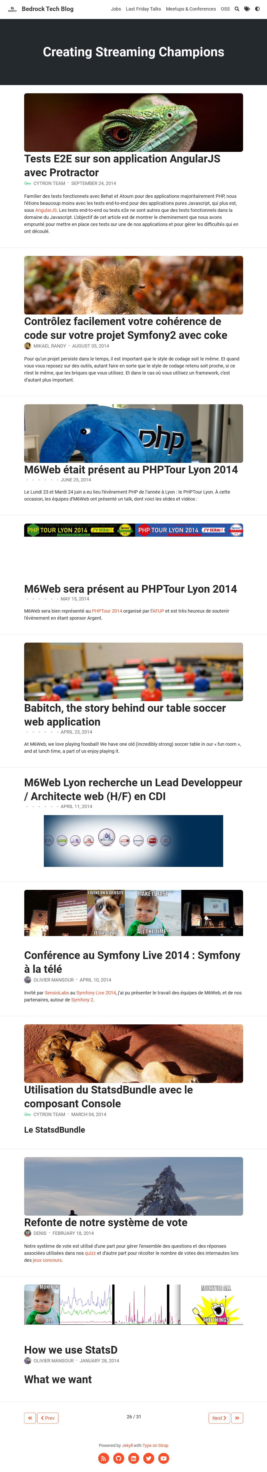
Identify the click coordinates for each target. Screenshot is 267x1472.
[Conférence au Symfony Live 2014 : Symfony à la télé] (133, 912)
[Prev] (30, 1418)
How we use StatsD (71, 1350)
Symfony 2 (82, 1000)
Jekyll (127, 1445)
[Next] (237, 1418)
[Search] (237, 9)
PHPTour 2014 (107, 611)
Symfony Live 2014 (96, 993)
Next (219, 1418)
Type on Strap (155, 1445)
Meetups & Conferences (191, 9)
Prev (48, 1418)
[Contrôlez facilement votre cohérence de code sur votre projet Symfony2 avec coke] (133, 300)
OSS (225, 9)
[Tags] (247, 9)
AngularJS (46, 210)
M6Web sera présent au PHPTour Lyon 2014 (130, 589)
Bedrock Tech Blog (48, 8)
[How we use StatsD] (133, 1304)
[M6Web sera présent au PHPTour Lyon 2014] (133, 529)
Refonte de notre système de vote (106, 1222)
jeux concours (47, 1260)
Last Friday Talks (143, 9)
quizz (90, 1253)
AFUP (158, 611)
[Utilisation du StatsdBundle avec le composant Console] (133, 1071)
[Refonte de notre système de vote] (133, 1203)
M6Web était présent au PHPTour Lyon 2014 (131, 469)
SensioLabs (57, 993)
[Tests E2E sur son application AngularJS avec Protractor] (133, 140)
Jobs (116, 9)
